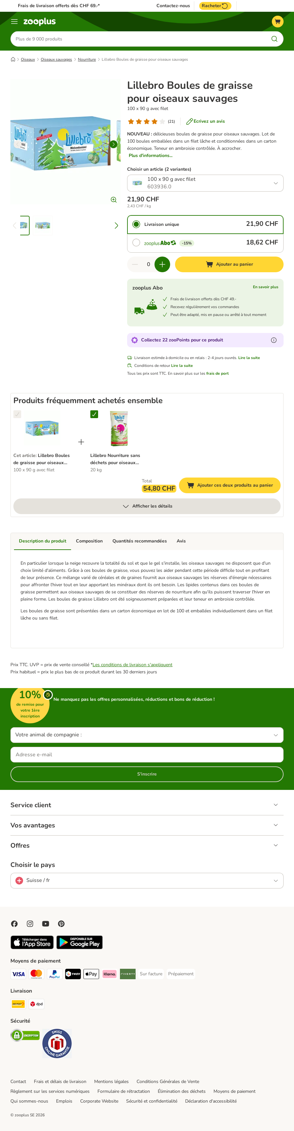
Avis (181, 541)
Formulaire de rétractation (123, 1091)
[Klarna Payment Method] (109, 975)
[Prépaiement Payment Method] (181, 974)
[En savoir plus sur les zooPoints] (274, 340)
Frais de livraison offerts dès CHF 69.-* (59, 6)
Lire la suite (249, 358)
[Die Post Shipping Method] (18, 1005)
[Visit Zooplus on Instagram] (30, 924)
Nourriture (87, 59)
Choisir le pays (32, 865)
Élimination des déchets (182, 1091)
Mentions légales (111, 1081)
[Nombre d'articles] (148, 265)
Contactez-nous (173, 6)
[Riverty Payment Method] (128, 975)
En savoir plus (265, 287)
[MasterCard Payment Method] (36, 975)
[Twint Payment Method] (73, 975)
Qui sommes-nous (29, 1101)
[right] (113, 145)
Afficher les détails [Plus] (147, 507)
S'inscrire (147, 774)
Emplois (64, 1101)
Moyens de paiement (234, 1091)
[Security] (25, 1036)
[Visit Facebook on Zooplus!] (14, 924)
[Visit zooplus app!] (32, 948)
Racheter (215, 6)
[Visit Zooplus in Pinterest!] (61, 924)
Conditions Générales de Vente (168, 1081)
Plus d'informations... (150, 156)
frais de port (217, 373)
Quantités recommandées (139, 541)
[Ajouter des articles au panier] (162, 265)
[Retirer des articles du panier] (135, 265)
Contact (18, 1081)
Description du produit (42, 541)
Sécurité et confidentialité (151, 1101)
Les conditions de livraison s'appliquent (132, 665)
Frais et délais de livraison (60, 1081)
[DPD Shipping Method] (36, 1005)
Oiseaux (28, 59)
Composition (89, 541)
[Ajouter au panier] (229, 265)
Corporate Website (99, 1101)
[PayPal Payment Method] (55, 975)
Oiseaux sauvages (56, 59)
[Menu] (14, 21)
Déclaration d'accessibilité (211, 1101)
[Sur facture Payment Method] (151, 974)
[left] (18, 145)
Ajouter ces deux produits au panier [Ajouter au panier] (234, 486)
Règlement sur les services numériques (50, 1091)
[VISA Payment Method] (18, 975)
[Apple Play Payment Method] (91, 975)
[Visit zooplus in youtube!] (46, 924)
